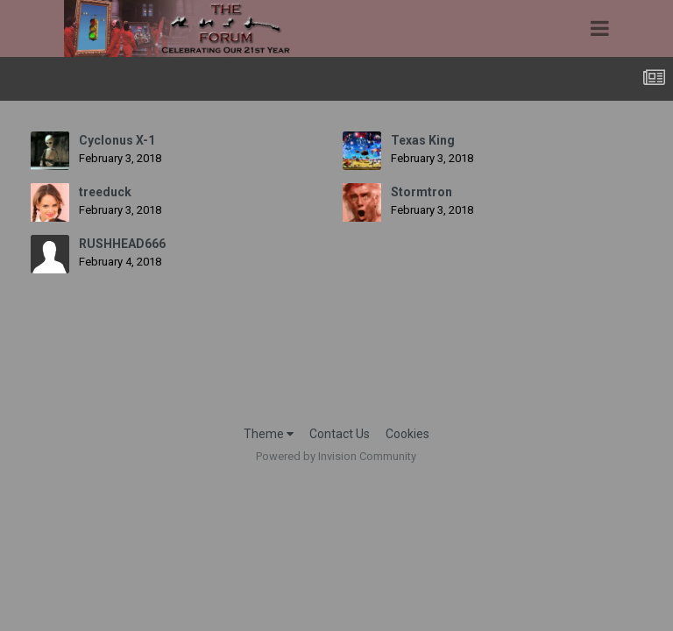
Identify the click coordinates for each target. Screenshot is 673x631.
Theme (269, 434)
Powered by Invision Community (336, 456)
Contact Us (339, 434)
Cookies (407, 434)
